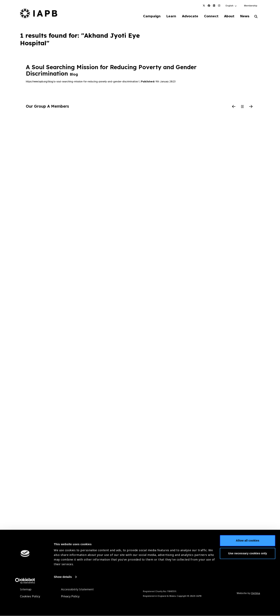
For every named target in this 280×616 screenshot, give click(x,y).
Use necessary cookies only (247, 580)
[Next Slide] (251, 107)
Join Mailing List (238, 552)
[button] (231, 5)
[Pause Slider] (242, 107)
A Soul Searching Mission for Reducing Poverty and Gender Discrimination (111, 71)
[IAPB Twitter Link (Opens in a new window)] (204, 5)
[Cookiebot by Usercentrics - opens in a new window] (25, 608)
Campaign (147, 16)
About (228, 16)
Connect (209, 16)
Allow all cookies (247, 568)
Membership (250, 5)
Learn (167, 16)
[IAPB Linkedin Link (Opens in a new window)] (214, 5)
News (244, 16)
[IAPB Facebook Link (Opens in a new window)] (209, 5)
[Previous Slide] (234, 107)
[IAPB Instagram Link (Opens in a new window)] (219, 5)
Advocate (187, 16)
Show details (63, 604)
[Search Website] (256, 17)
